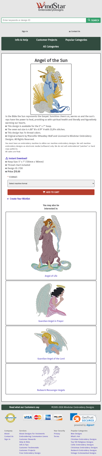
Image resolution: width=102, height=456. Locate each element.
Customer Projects (46, 39)
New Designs (76, 433)
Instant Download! (18, 158)
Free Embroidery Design (29, 453)
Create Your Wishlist (20, 198)
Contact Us (74, 31)
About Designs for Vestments (32, 433)
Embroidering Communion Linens (33, 436)
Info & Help (21, 39)
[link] (83, 420)
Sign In (25, 31)
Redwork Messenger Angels (51, 390)
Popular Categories (76, 39)
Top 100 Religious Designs (82, 442)
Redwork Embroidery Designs (84, 450)
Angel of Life (51, 276)
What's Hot (75, 436)
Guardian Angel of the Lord (51, 358)
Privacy (57, 433)
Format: (13, 177)
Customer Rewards (27, 439)
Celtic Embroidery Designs (82, 445)
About (6, 433)
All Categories (51, 46)
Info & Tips (24, 445)
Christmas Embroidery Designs (84, 447)
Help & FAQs (24, 442)
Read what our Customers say (24, 407)
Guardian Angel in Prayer (51, 321)
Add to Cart (51, 192)
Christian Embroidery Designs (84, 439)
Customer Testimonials (29, 447)
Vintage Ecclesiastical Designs (83, 453)
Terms (56, 436)
